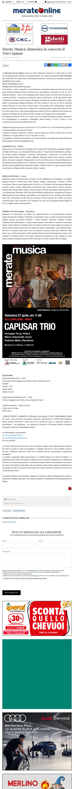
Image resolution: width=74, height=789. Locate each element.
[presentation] (17, 585)
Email (40, 541)
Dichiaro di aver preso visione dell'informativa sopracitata (25, 578)
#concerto (7, 511)
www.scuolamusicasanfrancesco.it (14, 438)
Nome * (5, 541)
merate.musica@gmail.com (12, 435)
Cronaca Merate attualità (11, 57)
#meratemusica (19, 511)
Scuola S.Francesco (9, 522)
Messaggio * (6, 551)
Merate (5, 66)
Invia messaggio (11, 593)
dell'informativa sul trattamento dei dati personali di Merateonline (22, 572)
